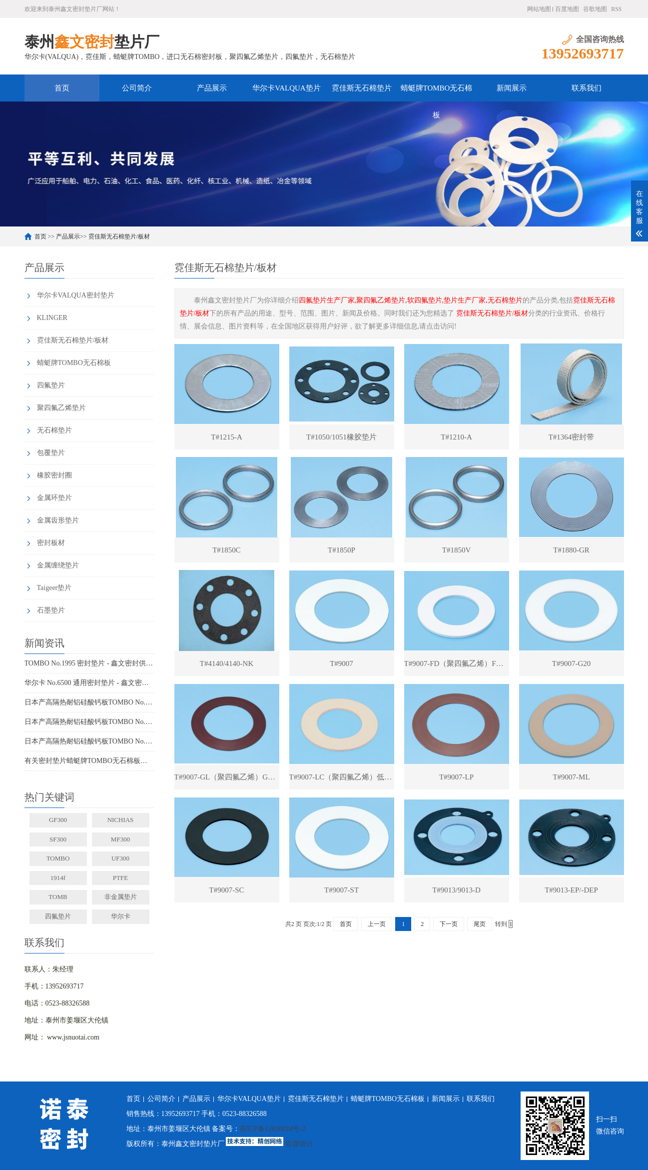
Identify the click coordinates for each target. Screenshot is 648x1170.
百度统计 (299, 1144)
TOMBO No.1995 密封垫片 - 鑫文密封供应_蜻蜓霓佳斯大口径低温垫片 (89, 663)
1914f (57, 878)
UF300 (120, 858)
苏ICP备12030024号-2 (272, 1128)
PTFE (120, 878)
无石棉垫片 (54, 430)
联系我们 (587, 88)
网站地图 (539, 9)
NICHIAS (120, 820)
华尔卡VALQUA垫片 (286, 88)
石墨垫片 (51, 610)
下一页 (449, 924)
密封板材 (51, 542)
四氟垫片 (51, 385)
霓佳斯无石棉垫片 (362, 88)
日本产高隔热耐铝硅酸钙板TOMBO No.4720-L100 (89, 722)
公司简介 (137, 88)
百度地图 (567, 9)
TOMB (57, 896)
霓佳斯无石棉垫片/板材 (119, 236)
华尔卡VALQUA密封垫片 (75, 295)
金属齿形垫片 (58, 520)
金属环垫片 (54, 498)
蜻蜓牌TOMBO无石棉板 (437, 93)
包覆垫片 (51, 452)
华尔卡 (120, 916)
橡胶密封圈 (54, 475)
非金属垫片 (120, 896)
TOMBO (58, 858)
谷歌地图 (595, 9)
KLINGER (52, 318)
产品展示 (212, 88)
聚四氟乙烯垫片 (61, 408)
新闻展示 (512, 88)
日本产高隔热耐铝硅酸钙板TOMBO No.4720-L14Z (89, 741)
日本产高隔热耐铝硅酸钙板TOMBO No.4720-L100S (89, 702)
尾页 (480, 924)
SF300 (57, 839)
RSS (616, 9)
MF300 (120, 839)
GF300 (58, 820)
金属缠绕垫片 (58, 565)
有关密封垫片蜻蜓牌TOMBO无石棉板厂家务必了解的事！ (89, 760)
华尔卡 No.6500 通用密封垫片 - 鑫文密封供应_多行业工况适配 (89, 682)
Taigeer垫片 (54, 588)
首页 (61, 88)
